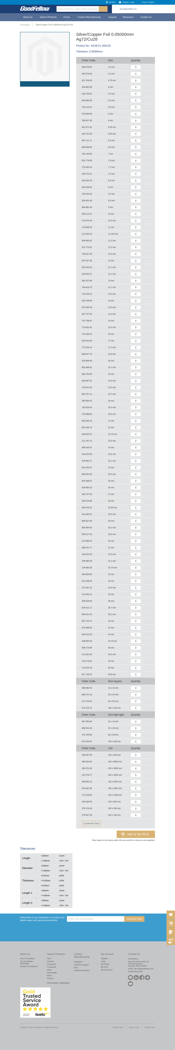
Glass (49, 970)
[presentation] (88, 927)
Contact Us (146, 17)
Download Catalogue (58, 983)
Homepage (25, 25)
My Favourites (107, 970)
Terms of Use (134, 1027)
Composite (51, 964)
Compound (51, 967)
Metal (49, 975)
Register (104, 958)
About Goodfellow (27, 958)
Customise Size (91, 823)
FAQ (76, 967)
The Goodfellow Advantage (26, 962)
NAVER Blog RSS (135, 971)
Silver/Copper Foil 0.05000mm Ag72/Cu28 (54, 25)
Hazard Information (82, 970)
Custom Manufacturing (89, 17)
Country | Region (147, 2)
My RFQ (112, 2)
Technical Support (81, 965)
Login (103, 961)
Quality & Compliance (29, 966)
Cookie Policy (150, 1027)
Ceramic (50, 961)
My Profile (105, 964)
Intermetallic (52, 973)
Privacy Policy (118, 1027)
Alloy (49, 958)
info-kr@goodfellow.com (128, 9)
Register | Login (128, 2)
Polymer (50, 978)
